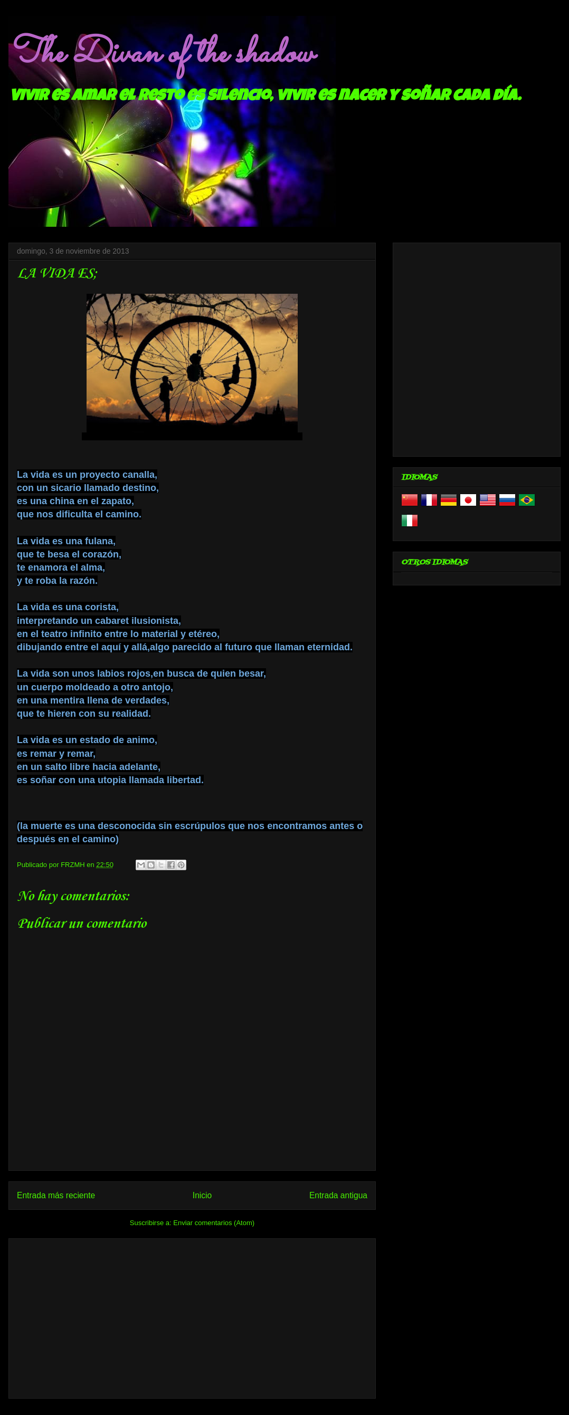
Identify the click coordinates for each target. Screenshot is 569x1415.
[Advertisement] (192, 1316)
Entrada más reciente (56, 1195)
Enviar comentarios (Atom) (213, 1223)
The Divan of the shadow (160, 54)
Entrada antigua (338, 1195)
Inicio (202, 1195)
